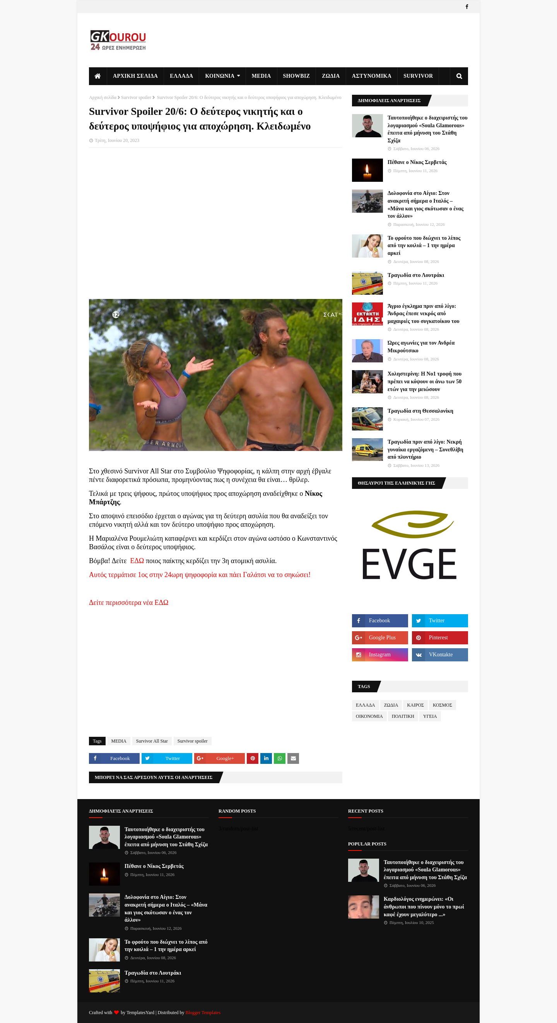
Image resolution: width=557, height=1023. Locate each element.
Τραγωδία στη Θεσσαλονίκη (420, 411)
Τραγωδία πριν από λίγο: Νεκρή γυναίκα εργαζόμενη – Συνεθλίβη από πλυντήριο (425, 449)
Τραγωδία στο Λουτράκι (416, 275)
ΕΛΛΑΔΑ (365, 705)
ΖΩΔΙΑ (391, 705)
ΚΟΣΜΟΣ (442, 705)
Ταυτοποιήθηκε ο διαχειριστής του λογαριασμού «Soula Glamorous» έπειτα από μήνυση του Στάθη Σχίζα (428, 129)
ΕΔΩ (137, 561)
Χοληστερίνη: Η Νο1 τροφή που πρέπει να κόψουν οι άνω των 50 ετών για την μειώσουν (424, 381)
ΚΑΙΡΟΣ (415, 705)
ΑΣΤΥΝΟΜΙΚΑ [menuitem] (371, 76)
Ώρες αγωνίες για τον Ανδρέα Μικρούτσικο (421, 347)
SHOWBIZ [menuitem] (296, 76)
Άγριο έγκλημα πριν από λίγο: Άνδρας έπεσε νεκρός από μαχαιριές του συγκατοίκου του (424, 313)
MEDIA (118, 741)
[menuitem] (98, 76)
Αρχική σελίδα (102, 97)
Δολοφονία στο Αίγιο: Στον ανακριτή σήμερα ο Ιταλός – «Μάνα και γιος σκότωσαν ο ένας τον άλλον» (425, 204)
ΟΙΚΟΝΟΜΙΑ (369, 716)
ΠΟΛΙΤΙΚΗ (403, 716)
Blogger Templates (202, 1012)
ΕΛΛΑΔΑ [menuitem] (181, 76)
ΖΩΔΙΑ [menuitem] (331, 76)
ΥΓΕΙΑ (430, 716)
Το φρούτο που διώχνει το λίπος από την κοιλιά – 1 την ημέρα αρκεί (424, 245)
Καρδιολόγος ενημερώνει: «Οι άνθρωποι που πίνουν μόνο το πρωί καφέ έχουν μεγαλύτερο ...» (424, 906)
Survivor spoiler (136, 97)
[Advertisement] (215, 209)
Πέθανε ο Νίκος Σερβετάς (417, 162)
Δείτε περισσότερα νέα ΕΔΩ (128, 602)
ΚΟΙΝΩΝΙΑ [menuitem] (219, 76)
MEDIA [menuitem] (261, 76)
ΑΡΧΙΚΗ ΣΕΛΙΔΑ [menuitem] (135, 76)
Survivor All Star (152, 741)
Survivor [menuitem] (418, 76)
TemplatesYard (140, 1012)
